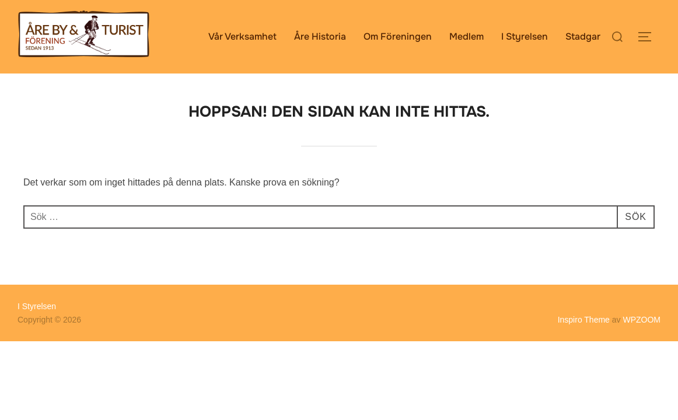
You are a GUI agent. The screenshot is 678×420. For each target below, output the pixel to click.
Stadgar (582, 36)
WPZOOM (641, 319)
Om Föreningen (398, 36)
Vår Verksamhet (242, 36)
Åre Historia (320, 36)
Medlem (466, 36)
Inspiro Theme (584, 319)
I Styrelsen (524, 36)
